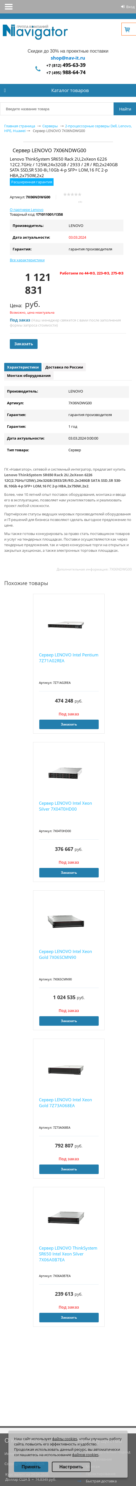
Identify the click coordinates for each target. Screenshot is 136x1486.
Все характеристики (27, 259)
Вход (130, 6)
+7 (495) (66, 72)
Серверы (50, 125)
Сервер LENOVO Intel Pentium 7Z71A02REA (68, 657)
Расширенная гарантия (31, 181)
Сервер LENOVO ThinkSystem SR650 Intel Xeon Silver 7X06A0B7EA (68, 1253)
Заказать (23, 343)
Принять (31, 1466)
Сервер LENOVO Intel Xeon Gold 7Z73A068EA (65, 1102)
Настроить (71, 1466)
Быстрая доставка (101, 1480)
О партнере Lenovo (26, 209)
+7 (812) (66, 65)
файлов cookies (85, 1454)
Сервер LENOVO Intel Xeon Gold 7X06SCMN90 (65, 954)
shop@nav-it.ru (68, 58)
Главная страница (19, 125)
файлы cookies (64, 1438)
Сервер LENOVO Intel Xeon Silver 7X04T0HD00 (65, 806)
